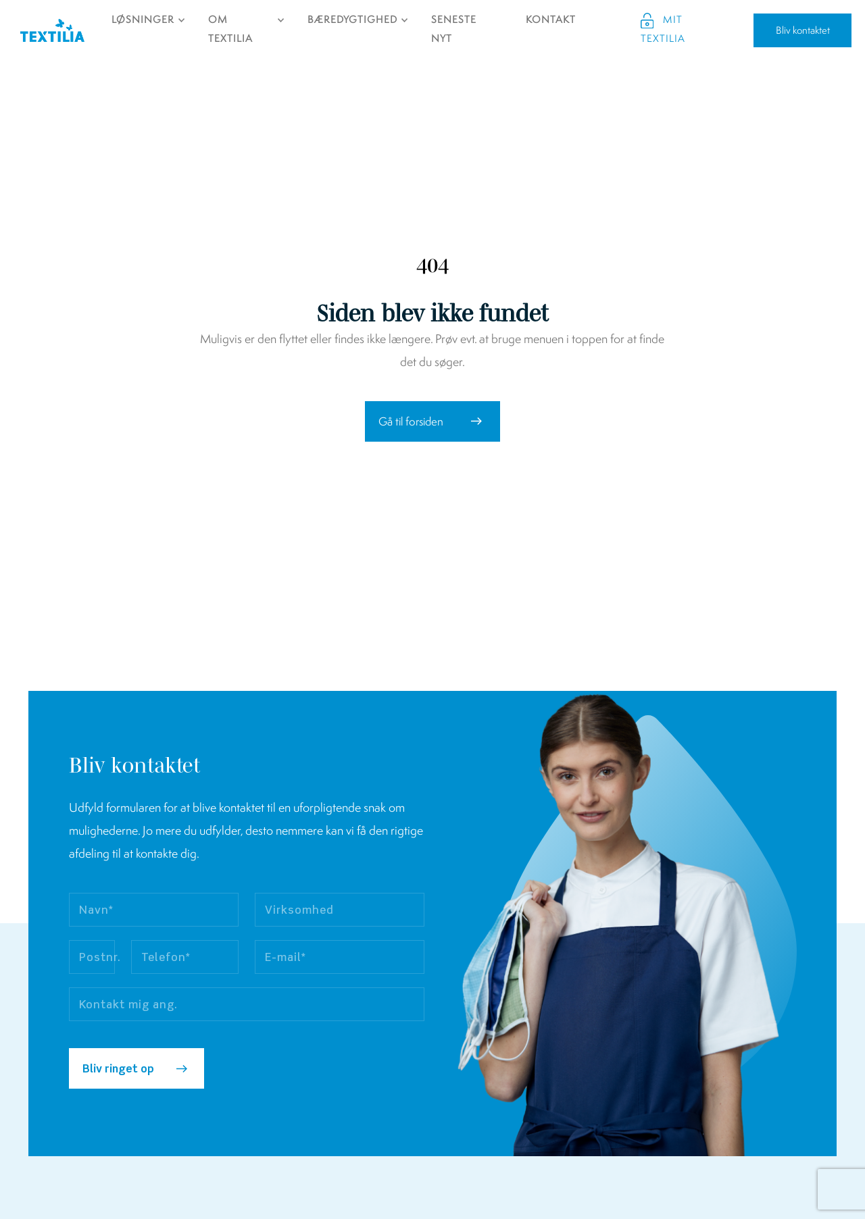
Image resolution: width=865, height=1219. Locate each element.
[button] (432, 421)
